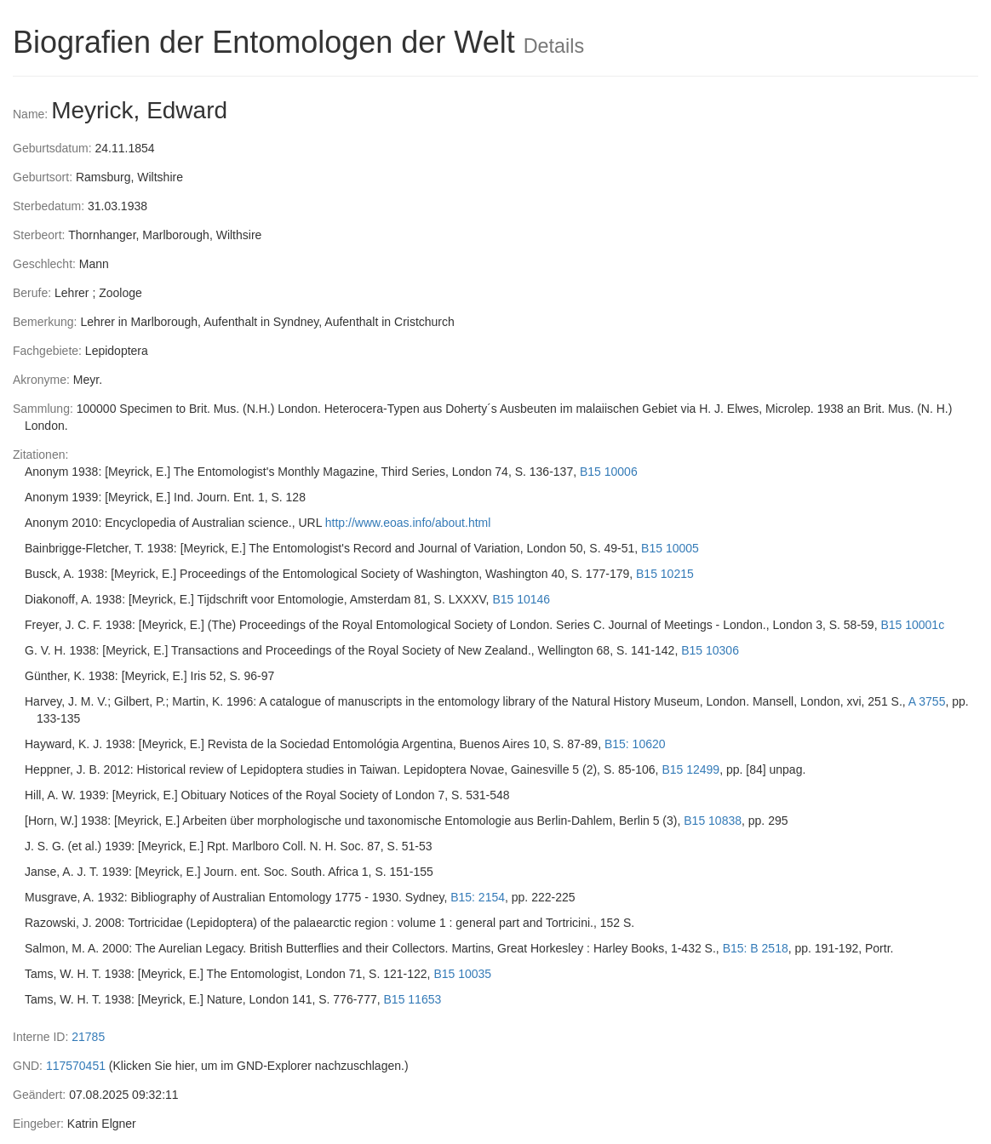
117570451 (76, 1065)
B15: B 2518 (755, 948)
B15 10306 (710, 650)
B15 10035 (462, 974)
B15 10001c (912, 625)
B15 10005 (670, 548)
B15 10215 (665, 574)
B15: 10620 (635, 744)
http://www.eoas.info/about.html (408, 522)
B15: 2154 (477, 897)
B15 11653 (413, 999)
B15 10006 (609, 471)
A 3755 (927, 701)
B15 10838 (713, 820)
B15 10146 (521, 599)
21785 (88, 1037)
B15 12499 (690, 769)
